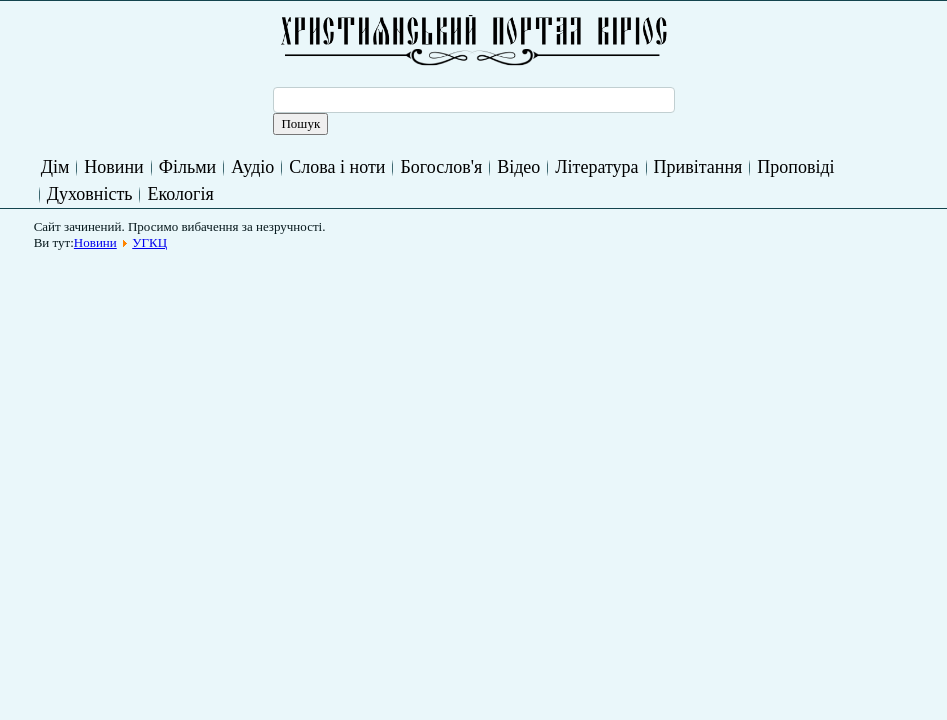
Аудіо (252, 167)
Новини (113, 167)
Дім (55, 167)
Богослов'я (441, 167)
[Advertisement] (406, 304)
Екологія (180, 194)
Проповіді (795, 167)
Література (596, 167)
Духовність (90, 194)
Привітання (698, 167)
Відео (518, 167)
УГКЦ (149, 242)
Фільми (187, 167)
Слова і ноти (337, 167)
